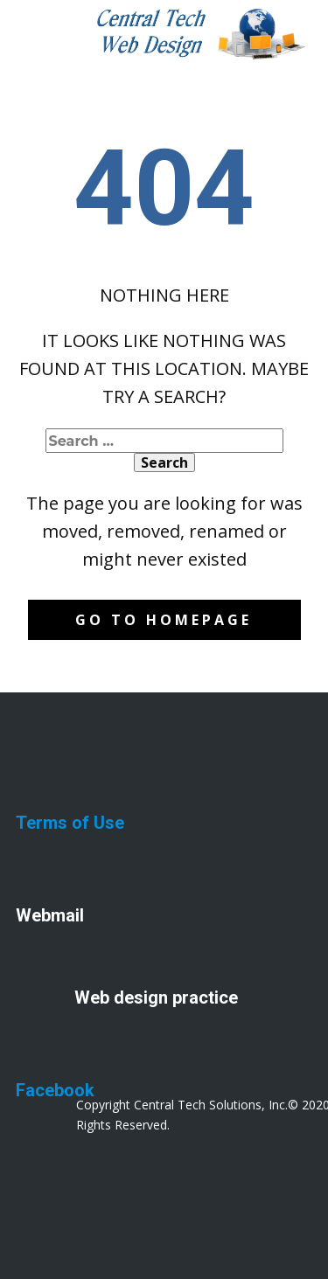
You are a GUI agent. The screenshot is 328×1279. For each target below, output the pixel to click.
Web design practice (156, 997)
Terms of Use (70, 822)
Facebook (55, 1090)
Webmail (50, 915)
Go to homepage (163, 619)
